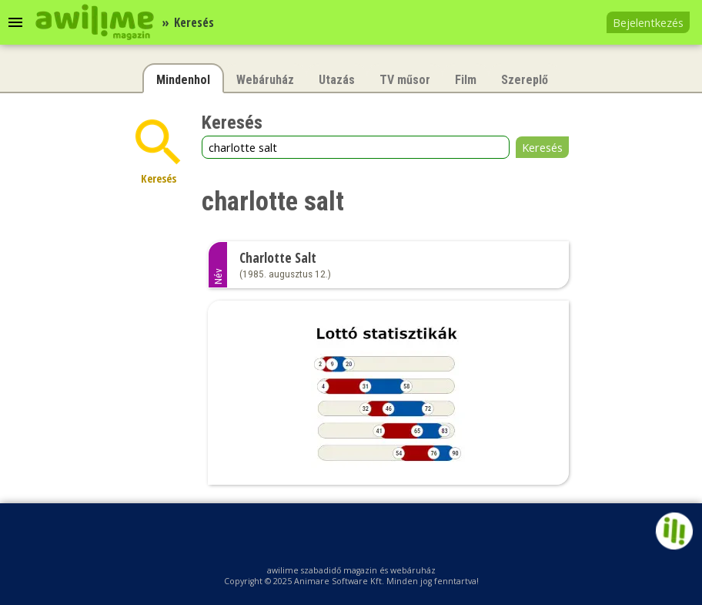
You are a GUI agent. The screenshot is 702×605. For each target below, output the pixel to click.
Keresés (542, 147)
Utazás (337, 79)
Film (465, 79)
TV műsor (404, 79)
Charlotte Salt (277, 257)
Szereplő (524, 79)
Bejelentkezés (648, 22)
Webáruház (265, 79)
